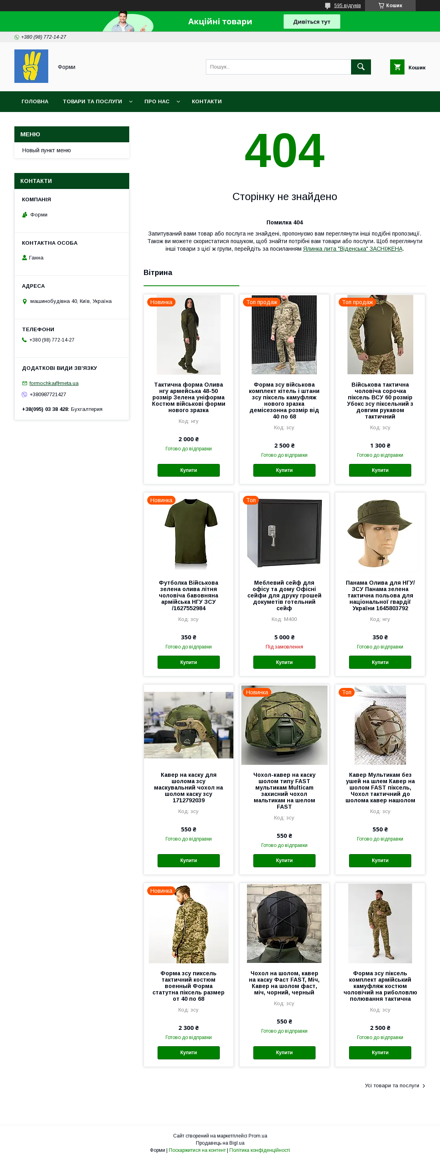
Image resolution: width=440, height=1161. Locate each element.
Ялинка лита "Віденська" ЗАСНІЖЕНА (353, 249)
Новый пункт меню (46, 150)
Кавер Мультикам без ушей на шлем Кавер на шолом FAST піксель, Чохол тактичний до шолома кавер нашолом (380, 787)
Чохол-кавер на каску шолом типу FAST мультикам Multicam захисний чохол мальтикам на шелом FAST (284, 791)
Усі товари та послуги (392, 1085)
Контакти (207, 101)
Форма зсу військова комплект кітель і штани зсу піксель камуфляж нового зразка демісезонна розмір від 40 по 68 (284, 400)
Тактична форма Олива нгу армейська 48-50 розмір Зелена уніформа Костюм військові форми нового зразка (188, 397)
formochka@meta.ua (54, 383)
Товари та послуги (92, 101)
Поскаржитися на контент (197, 1150)
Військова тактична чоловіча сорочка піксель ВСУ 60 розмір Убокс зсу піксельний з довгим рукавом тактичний (380, 400)
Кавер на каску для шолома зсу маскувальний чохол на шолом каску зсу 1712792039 (188, 787)
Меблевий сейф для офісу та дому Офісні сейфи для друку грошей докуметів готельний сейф (284, 595)
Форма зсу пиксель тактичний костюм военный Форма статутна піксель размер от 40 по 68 (188, 986)
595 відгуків (347, 5)
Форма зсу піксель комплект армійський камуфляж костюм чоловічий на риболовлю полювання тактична (380, 986)
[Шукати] (361, 67)
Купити (188, 470)
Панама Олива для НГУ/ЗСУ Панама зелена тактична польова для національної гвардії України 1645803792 (380, 595)
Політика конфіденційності (259, 1150)
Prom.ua (258, 1136)
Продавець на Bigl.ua (220, 1143)
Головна (35, 101)
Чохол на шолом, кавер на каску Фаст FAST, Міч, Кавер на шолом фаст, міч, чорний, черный (284, 983)
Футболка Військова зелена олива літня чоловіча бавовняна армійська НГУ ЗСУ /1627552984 (188, 595)
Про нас (157, 101)
